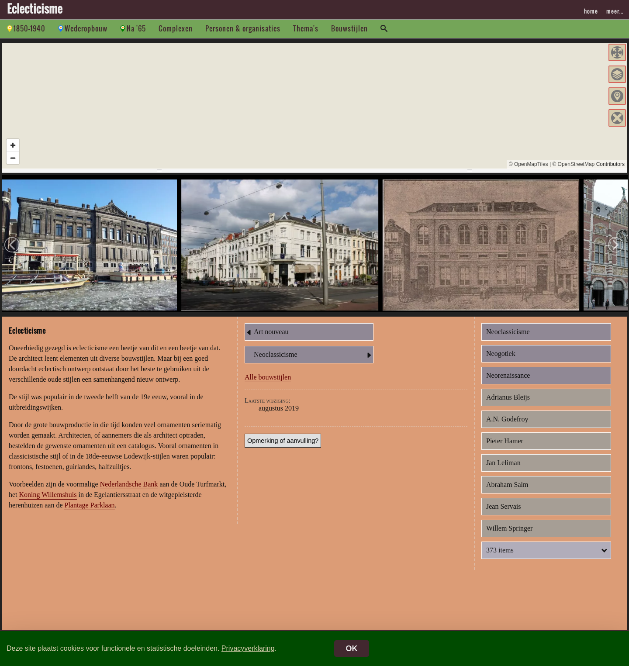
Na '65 (136, 28)
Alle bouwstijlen (268, 377)
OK (352, 648)
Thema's (305, 28)
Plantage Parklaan (89, 505)
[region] (314, 106)
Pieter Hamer (504, 441)
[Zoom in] (13, 145)
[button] (617, 52)
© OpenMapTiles (528, 164)
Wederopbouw (86, 28)
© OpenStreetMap (573, 164)
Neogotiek (500, 353)
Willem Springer (509, 528)
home (591, 11)
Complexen (176, 28)
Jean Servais (503, 506)
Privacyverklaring (248, 648)
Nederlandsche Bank (129, 484)
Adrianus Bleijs (508, 397)
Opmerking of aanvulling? (282, 440)
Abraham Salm (507, 484)
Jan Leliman (503, 462)
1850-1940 (29, 28)
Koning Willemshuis (48, 494)
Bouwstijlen (349, 28)
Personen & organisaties (242, 28)
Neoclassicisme (313, 355)
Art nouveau (267, 332)
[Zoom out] (13, 158)
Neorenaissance (508, 375)
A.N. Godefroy (507, 419)
